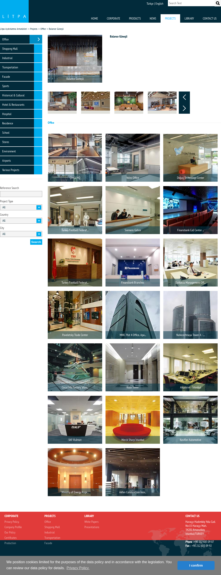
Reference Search (9, 188)
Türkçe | (151, 4)
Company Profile (13, 527)
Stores (5, 142)
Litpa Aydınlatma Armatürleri (13, 28)
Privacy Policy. (11, 522)
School (5, 133)
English (159, 4)
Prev (184, 97)
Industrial (7, 58)
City (2, 228)
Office (43, 28)
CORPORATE (113, 18)
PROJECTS (170, 18)
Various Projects (10, 170)
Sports (5, 86)
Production (10, 543)
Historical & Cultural (13, 95)
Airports (6, 161)
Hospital (6, 114)
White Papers (91, 522)
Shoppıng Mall (10, 49)
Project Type (6, 201)
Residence (7, 123)
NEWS (153, 18)
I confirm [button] (196, 565)
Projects (33, 28)
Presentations (91, 527)
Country (4, 215)
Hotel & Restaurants (13, 105)
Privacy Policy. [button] (78, 568)
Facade (6, 77)
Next (184, 108)
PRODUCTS (135, 18)
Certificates (10, 538)
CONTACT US (210, 18)
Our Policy (9, 532)
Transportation (10, 67)
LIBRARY (189, 18)
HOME (94, 18)
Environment (9, 151)
